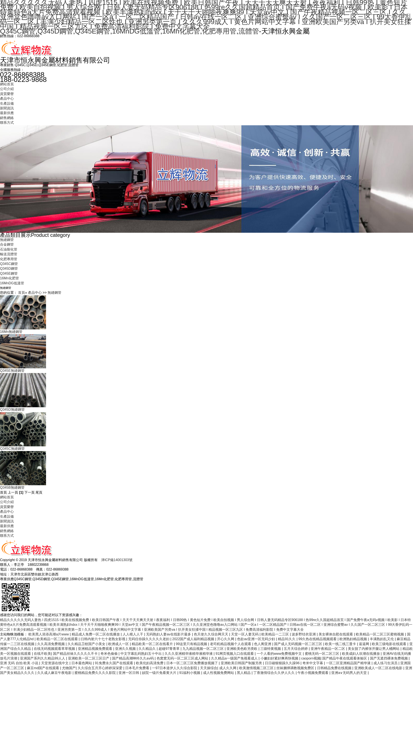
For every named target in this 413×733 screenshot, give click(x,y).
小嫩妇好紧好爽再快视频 (279, 658)
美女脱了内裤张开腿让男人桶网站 (374, 648)
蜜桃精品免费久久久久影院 (95, 673)
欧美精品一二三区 (275, 634)
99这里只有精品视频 (192, 644)
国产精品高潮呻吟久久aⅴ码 (133, 658)
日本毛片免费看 (137, 668)
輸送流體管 (8, 254)
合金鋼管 (7, 244)
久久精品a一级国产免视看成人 (235, 658)
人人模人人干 (133, 634)
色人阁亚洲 (263, 644)
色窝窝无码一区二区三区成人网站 (183, 658)
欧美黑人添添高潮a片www (49, 634)
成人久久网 (228, 668)
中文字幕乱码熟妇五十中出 (141, 653)
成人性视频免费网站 (219, 673)
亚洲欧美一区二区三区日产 (89, 658)
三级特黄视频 (271, 648)
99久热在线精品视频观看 (317, 639)
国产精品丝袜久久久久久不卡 (76, 653)
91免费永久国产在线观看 (114, 663)
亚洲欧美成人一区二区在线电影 (378, 668)
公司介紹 (7, 89)
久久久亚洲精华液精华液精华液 (189, 653)
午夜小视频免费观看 (313, 673)
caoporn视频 (311, 658)
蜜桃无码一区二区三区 (322, 653)
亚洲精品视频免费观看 (95, 648)
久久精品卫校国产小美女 (87, 644)
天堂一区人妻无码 (245, 634)
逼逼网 (364, 644)
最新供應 (7, 113)
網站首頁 (7, 84)
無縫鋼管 (7, 240)
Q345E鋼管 (92, 31)
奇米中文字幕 (313, 663)
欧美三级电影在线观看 (389, 644)
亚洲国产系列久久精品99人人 (43, 658)
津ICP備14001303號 (117, 560)
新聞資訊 (7, 108)
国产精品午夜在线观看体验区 (345, 658)
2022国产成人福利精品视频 (193, 639)
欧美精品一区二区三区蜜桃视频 (380, 634)
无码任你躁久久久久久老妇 (149, 639)
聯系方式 (7, 122)
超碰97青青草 (169, 648)
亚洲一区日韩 (129, 673)
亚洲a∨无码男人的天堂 (349, 673)
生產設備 (7, 103)
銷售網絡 (7, 118)
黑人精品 (244, 673)
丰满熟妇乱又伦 (382, 639)
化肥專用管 (219, 31)
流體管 (248, 31)
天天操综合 (208, 668)
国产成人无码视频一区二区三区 (298, 644)
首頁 (21, 292)
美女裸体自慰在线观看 (336, 634)
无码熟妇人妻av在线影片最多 (169, 634)
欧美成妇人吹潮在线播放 (361, 653)
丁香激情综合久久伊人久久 (274, 673)
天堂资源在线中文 (55, 663)
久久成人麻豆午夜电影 (54, 673)
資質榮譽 (7, 94)
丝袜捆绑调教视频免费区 (295, 668)
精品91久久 (287, 639)
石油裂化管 (8, 249)
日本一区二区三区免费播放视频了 (192, 663)
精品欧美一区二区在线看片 (153, 644)
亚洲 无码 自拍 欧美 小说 (19, 663)
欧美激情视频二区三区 (256, 668)
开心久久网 (226, 639)
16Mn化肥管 (181, 31)
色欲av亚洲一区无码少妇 (256, 639)
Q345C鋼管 (17, 31)
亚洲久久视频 (126, 648)
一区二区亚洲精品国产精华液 (348, 663)
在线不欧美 (42, 653)
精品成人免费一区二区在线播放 (96, 634)
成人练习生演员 (385, 663)
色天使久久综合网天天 (211, 634)
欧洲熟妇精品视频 (353, 639)
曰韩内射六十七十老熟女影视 (103, 639)
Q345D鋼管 (55, 31)
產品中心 (7, 98)
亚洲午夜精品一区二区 (328, 648)
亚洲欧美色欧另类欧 (242, 648)
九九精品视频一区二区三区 (203, 648)
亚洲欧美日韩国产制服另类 (242, 663)
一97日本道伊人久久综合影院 (175, 668)
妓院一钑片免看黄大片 (159, 673)
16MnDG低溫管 (136, 31)
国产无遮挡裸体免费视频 (389, 658)
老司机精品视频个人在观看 (231, 644)
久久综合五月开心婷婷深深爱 (100, 668)
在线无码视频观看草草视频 (55, 648)
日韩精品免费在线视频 (334, 668)
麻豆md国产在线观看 (43, 668)
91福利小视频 (190, 673)
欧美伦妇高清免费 (150, 663)
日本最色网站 (82, 663)
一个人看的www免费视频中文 (280, 653)
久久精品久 (148, 648)
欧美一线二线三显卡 (341, 644)
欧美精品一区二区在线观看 (58, 639)
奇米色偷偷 (109, 653)
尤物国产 (69, 668)
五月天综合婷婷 (296, 648)
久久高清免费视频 (51, 644)
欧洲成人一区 (119, 644)
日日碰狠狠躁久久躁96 (283, 663)
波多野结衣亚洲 (304, 634)
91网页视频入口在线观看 (235, 653)
